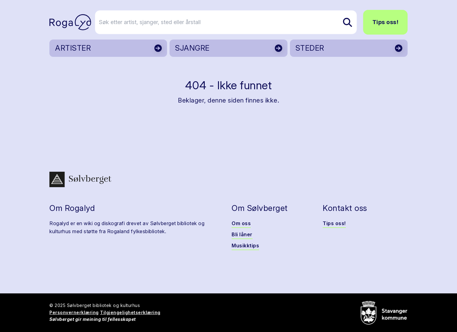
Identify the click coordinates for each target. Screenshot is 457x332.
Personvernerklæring (74, 312)
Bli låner (242, 234)
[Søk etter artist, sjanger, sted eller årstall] (231, 22)
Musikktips (245, 245)
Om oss (241, 223)
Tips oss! (385, 22)
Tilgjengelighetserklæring (130, 312)
